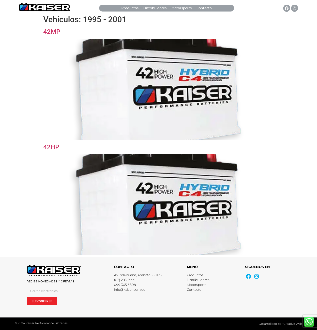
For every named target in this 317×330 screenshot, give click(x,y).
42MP (51, 31)
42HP (51, 147)
